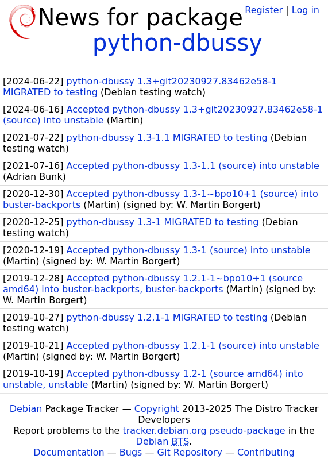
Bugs (130, 452)
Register (264, 10)
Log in (305, 10)
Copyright (156, 408)
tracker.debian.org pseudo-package (204, 430)
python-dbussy (177, 42)
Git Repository (189, 452)
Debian (26, 408)
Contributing (266, 452)
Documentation (68, 452)
